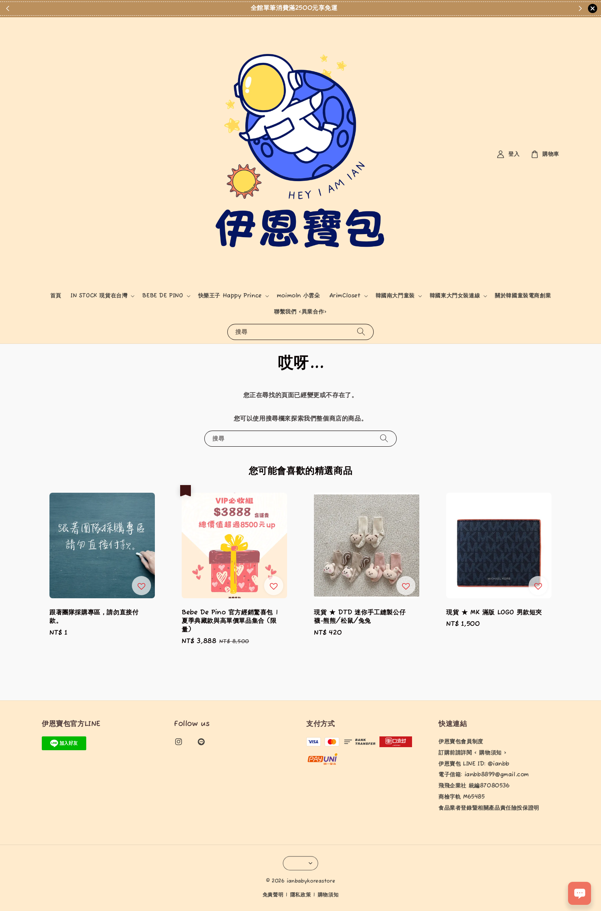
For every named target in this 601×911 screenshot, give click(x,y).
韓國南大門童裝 (395, 295)
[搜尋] (361, 331)
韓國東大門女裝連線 (455, 295)
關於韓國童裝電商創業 (523, 295)
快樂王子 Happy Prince (230, 295)
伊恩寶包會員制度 (460, 741)
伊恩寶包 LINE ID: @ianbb (473, 764)
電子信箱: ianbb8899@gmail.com (483, 774)
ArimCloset (345, 295)
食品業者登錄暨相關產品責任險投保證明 (488, 808)
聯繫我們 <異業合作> (300, 312)
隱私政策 (300, 895)
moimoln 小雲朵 (298, 295)
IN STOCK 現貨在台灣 (99, 295)
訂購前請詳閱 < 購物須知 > (472, 752)
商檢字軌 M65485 (461, 797)
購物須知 (328, 895)
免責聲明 (273, 895)
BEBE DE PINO (162, 295)
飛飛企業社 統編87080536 (474, 785)
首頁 (55, 295)
